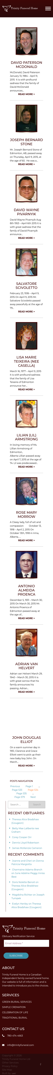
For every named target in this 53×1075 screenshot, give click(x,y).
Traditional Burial (14, 1017)
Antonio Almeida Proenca (26, 590)
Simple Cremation (14, 1007)
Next (33, 797)
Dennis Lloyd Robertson (25, 842)
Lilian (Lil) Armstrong (26, 437)
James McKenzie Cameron (27, 848)
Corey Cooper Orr (22, 837)
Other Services (10, 1062)
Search (37, 804)
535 (21, 793)
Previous (15, 786)
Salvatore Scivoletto (26, 286)
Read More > (26, 94)
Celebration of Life (15, 1012)
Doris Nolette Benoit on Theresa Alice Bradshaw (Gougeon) (25, 886)
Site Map (7, 1069)
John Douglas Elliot (26, 739)
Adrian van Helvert (26, 666)
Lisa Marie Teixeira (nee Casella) (26, 361)
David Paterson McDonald (26, 64)
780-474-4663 (12, 1035)
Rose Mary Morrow (26, 514)
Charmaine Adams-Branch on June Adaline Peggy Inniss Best (28, 873)
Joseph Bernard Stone (26, 142)
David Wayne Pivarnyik (26, 212)
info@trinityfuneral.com (18, 1045)
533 (17, 790)
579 (19, 797)
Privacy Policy (10, 1066)
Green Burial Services (17, 1002)
